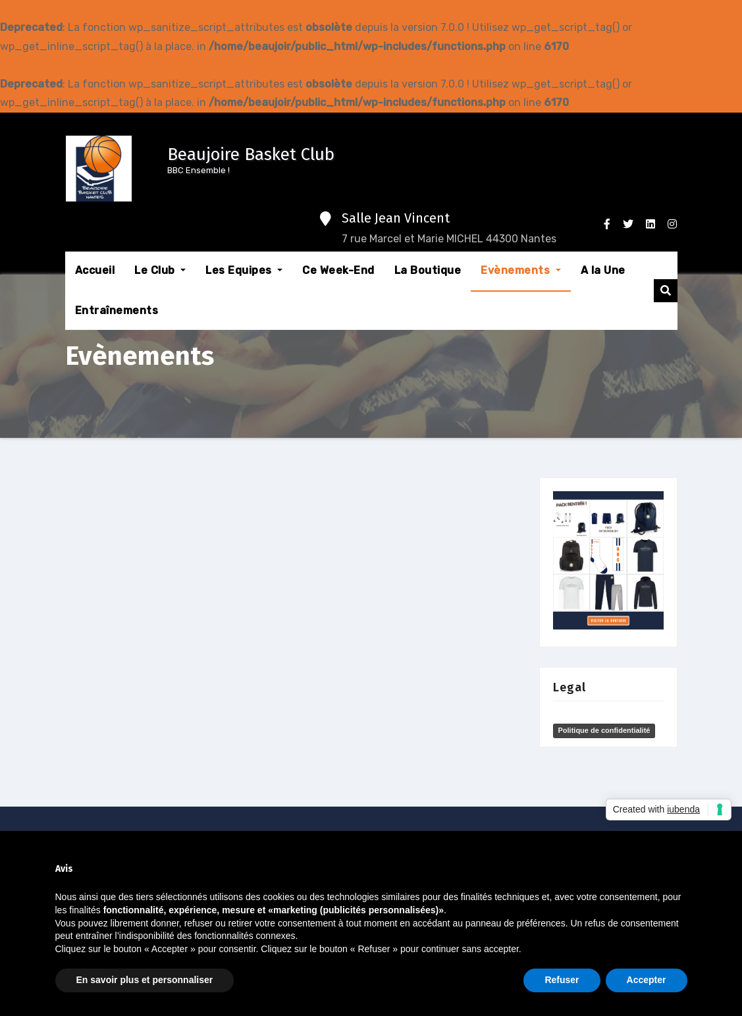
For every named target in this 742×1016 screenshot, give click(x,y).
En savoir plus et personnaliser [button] (144, 980)
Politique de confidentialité (604, 730)
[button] (665, 290)
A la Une (603, 270)
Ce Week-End (338, 270)
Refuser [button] (561, 980)
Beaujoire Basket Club (250, 154)
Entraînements (117, 310)
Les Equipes (243, 270)
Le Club (160, 270)
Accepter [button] (646, 980)
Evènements (521, 270)
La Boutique (428, 270)
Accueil (95, 270)
